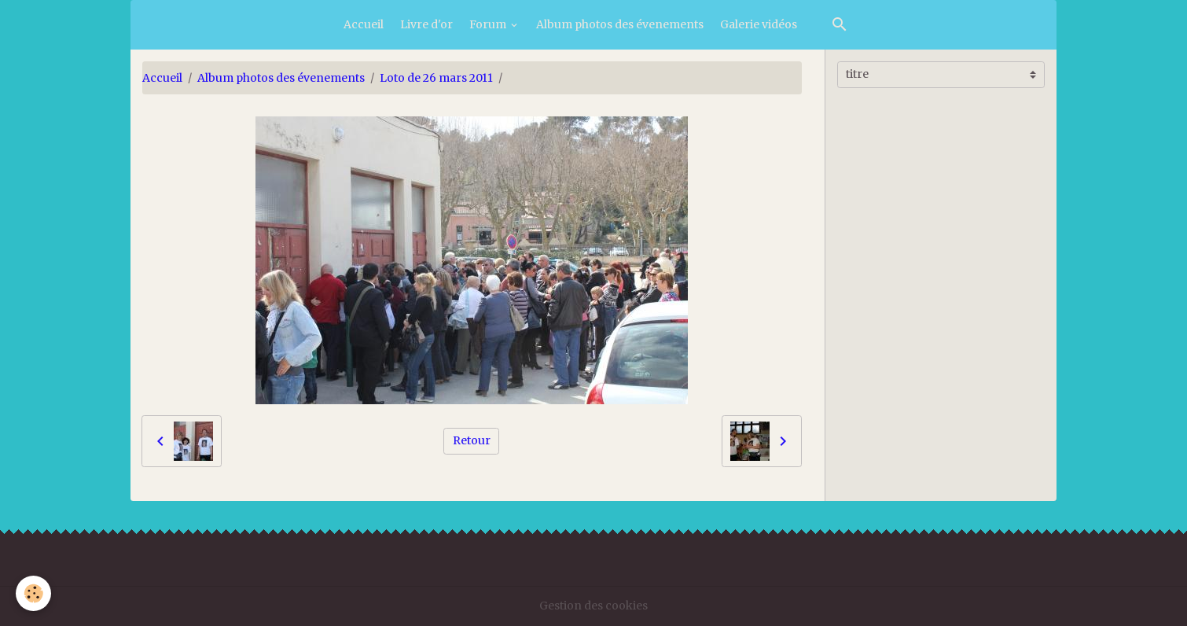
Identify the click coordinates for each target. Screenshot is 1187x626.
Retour (472, 440)
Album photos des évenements (620, 24)
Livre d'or (426, 24)
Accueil (364, 24)
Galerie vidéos (758, 24)
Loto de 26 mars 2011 (436, 78)
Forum (489, 24)
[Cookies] (33, 593)
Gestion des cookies (593, 605)
